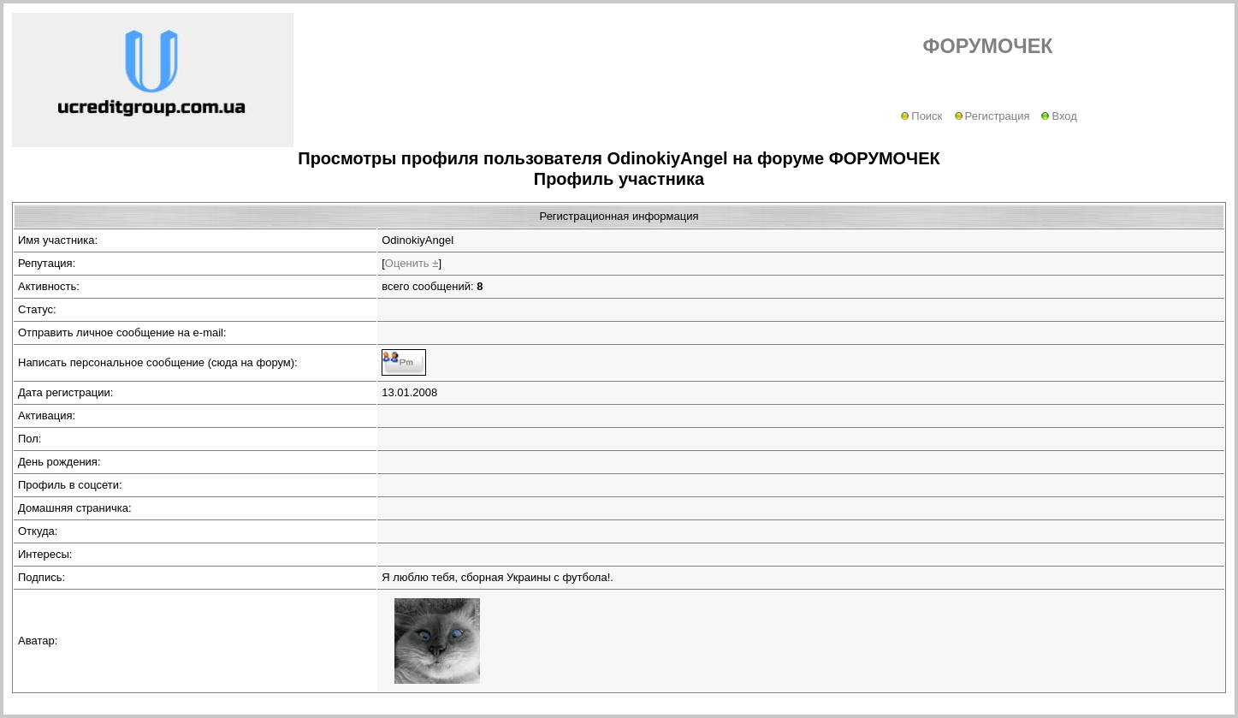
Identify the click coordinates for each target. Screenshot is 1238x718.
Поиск (921, 116)
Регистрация (992, 116)
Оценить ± (412, 263)
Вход (1058, 116)
